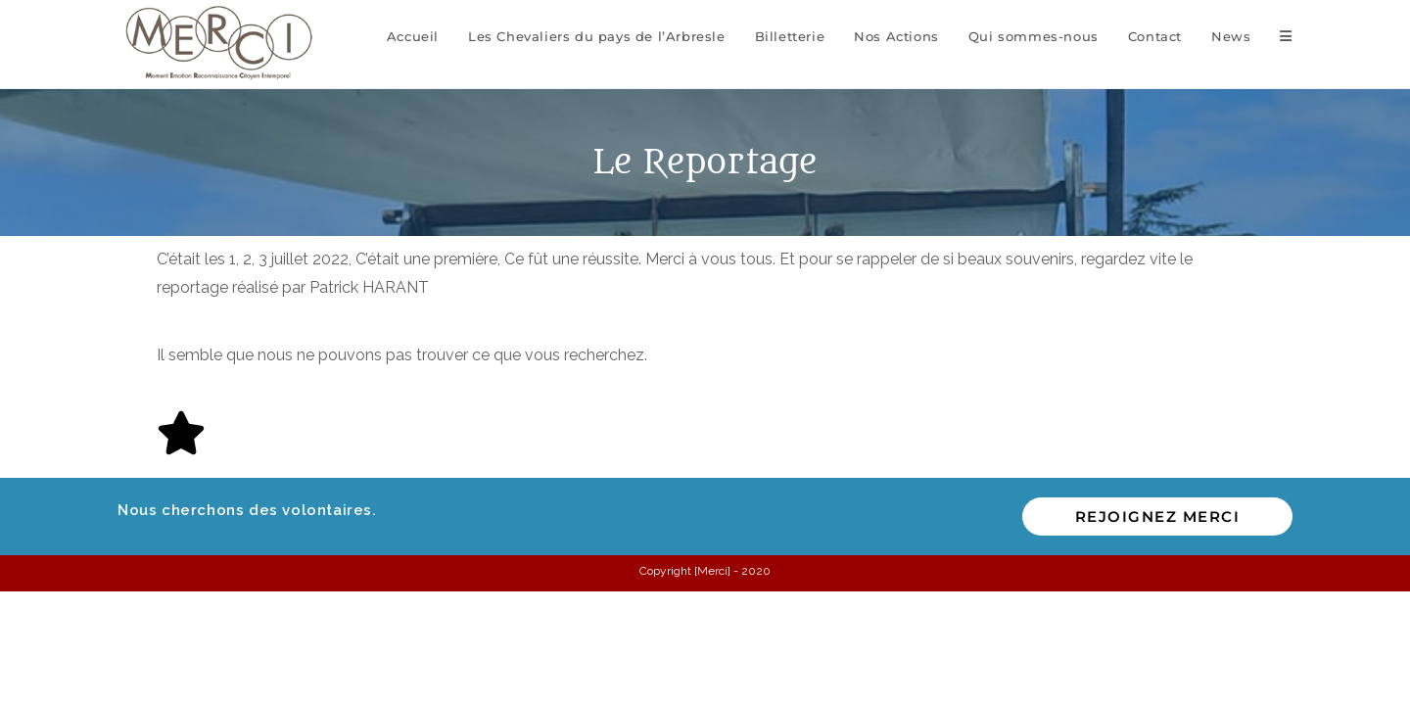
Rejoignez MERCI (1158, 516)
